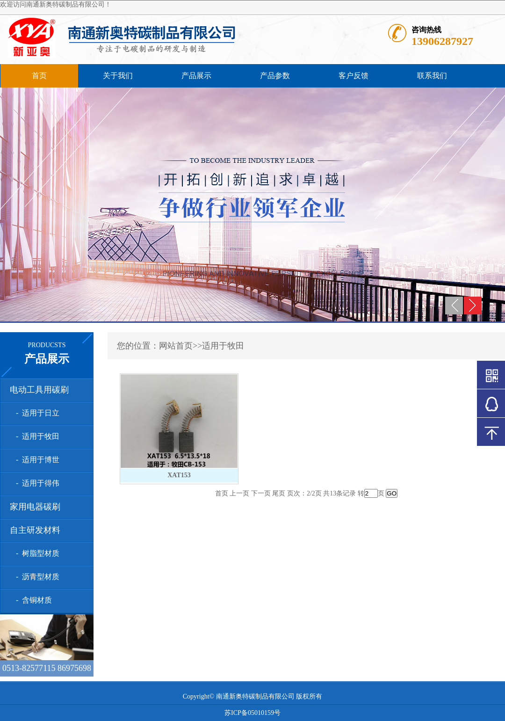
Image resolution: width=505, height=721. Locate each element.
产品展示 (196, 76)
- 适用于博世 (35, 460)
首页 (39, 76)
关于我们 (118, 76)
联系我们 (432, 76)
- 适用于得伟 (35, 483)
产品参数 (275, 76)
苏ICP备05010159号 (252, 712)
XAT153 (179, 475)
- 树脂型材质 (35, 553)
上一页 (239, 493)
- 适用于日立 (35, 413)
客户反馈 (353, 76)
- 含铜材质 (32, 600)
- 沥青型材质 (35, 577)
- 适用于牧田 (35, 436)
